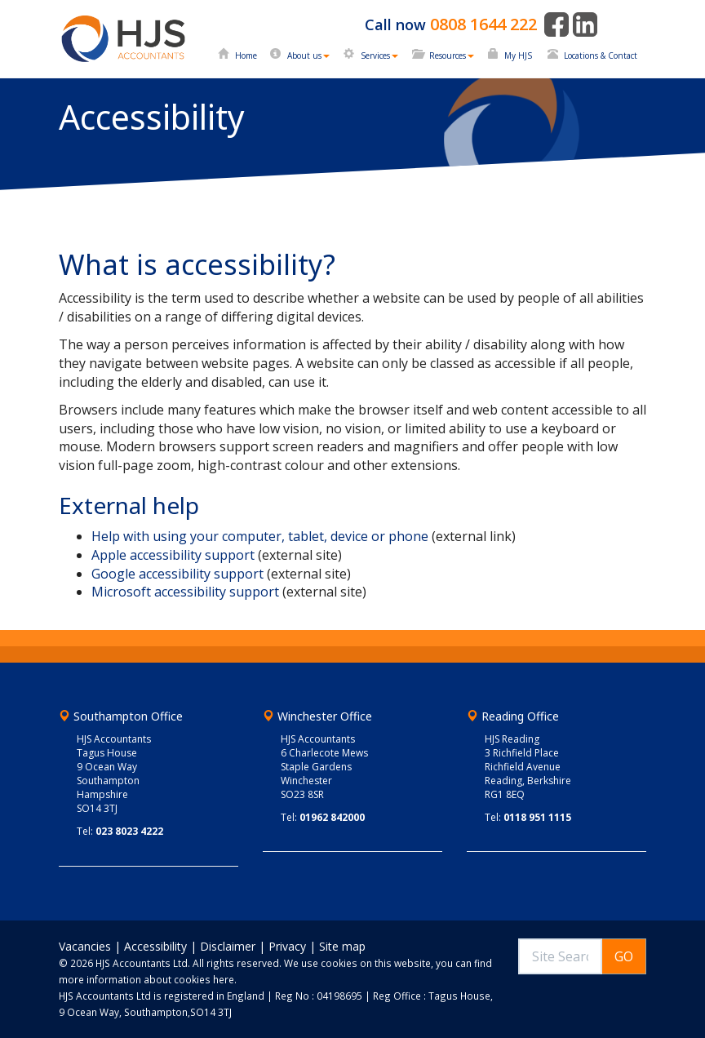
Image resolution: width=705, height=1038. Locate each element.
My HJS (518, 55)
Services (379, 55)
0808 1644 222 (483, 24)
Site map (342, 946)
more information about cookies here (146, 979)
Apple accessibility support (173, 555)
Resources (451, 55)
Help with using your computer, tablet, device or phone (259, 536)
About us (308, 55)
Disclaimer (227, 946)
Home (246, 55)
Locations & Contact (600, 55)
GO (623, 956)
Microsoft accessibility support (185, 592)
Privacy (287, 946)
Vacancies (85, 946)
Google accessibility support (177, 574)
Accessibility (155, 946)
